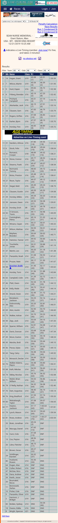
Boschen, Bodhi (16, 266)
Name (12, 74)
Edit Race (5, 516)
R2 (41, 74)
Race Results (51, 26)
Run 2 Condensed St (47, 32)
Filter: (11, 70)
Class (27, 74)
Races (17, 8)
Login (45, 8)
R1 (32, 74)
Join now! (43, 50)
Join (53, 8)
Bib (7, 74)
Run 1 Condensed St (47, 29)
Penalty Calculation (48, 24)
